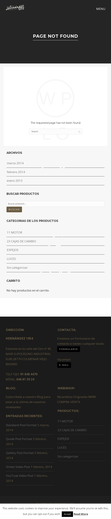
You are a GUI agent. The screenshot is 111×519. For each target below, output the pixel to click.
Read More (81, 514)
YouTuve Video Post (19, 476)
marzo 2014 (15, 163)
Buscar (14, 209)
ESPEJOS (12, 250)
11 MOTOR (14, 232)
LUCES (11, 259)
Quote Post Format (19, 439)
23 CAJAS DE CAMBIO (21, 241)
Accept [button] (67, 514)
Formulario (68, 349)
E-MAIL (64, 365)
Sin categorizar (17, 268)
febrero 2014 (16, 172)
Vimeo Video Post (18, 467)
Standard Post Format (21, 425)
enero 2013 (15, 181)
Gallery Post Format (20, 453)
